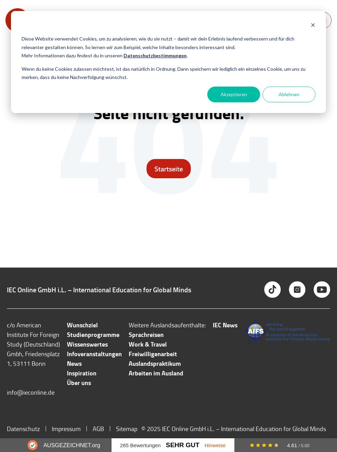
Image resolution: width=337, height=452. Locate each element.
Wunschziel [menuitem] (82, 324)
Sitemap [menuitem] (126, 429)
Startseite (168, 168)
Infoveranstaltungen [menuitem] (94, 353)
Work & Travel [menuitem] (148, 344)
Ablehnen (289, 94)
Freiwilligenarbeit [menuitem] (153, 353)
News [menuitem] (74, 363)
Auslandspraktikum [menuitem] (155, 363)
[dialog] (168, 62)
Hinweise (215, 445)
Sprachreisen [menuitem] (146, 334)
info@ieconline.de (31, 392)
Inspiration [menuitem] (81, 373)
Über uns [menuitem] (79, 382)
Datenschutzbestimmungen (155, 55)
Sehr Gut (182, 445)
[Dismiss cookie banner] (313, 26)
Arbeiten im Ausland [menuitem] (156, 373)
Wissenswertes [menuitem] (87, 344)
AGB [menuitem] (98, 429)
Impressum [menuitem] (66, 429)
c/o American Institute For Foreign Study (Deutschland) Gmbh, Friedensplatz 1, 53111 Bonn (33, 344)
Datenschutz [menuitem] (23, 429)
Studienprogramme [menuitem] (93, 334)
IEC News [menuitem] (225, 324)
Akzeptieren (234, 94)
